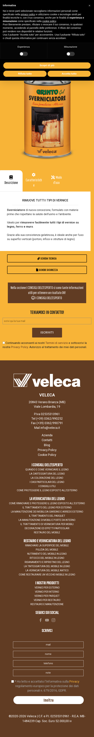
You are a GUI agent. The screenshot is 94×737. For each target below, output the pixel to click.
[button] (11, 181)
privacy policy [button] (28, 14)
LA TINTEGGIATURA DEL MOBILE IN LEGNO (47, 566)
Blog (47, 445)
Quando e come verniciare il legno (47, 469)
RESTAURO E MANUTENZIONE (47, 604)
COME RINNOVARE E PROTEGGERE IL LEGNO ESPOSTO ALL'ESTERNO (47, 503)
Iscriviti (47, 332)
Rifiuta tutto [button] (25, 73)
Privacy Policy (47, 450)
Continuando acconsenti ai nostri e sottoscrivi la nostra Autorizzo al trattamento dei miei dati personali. (45, 345)
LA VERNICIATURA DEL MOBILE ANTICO (47, 570)
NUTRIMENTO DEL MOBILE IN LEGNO (47, 553)
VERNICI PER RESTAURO (47, 600)
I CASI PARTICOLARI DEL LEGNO (47, 482)
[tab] (11, 181)
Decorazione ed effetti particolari (47, 528)
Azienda (47, 435)
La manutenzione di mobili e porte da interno (47, 520)
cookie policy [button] (49, 21)
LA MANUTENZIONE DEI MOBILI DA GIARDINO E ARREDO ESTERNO (47, 511)
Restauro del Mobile (47, 532)
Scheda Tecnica (46, 258)
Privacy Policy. (20, 347)
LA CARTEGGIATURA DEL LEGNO (47, 473)
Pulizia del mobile (47, 549)
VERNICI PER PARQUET (47, 596)
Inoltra (48, 700)
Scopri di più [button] (47, 65)
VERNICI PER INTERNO (47, 591)
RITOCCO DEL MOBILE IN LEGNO (47, 558)
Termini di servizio (57, 343)
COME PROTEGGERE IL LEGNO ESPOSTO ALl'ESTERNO (47, 490)
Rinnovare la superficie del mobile (47, 545)
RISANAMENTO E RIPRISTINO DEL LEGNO (47, 562)
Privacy (74, 681)
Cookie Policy (47, 455)
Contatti (47, 440)
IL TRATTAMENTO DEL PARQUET (47, 515)
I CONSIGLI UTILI (47, 486)
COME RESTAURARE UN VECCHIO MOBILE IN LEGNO (47, 574)
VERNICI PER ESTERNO (47, 587)
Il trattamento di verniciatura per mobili (47, 524)
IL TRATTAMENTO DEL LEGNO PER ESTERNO (47, 507)
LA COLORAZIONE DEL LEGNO (47, 477)
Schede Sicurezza (47, 269)
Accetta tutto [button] (69, 73)
